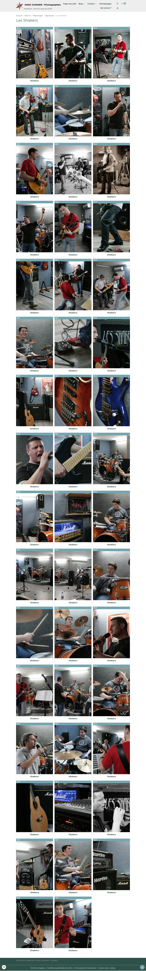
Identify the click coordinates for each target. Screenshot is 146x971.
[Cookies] (4, 967)
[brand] (36, 6)
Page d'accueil (69, 4)
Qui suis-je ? (105, 8)
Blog (81, 4)
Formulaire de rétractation (86, 968)
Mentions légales (38, 968)
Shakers (34, 80)
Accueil (19, 16)
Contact (91, 4)
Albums (27, 16)
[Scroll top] (142, 967)
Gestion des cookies (107, 968)
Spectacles (49, 16)
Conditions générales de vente (59, 968)
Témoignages (105, 4)
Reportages (38, 16)
